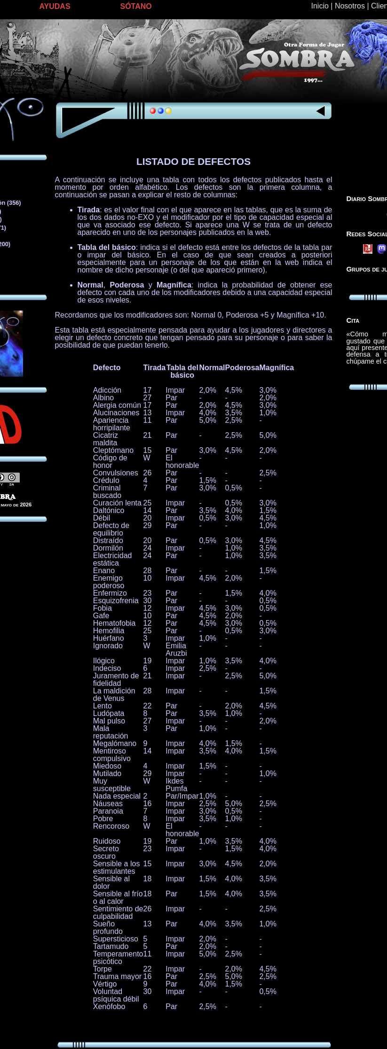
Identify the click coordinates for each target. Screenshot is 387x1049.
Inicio (320, 6)
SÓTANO (136, 6)
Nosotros (350, 6)
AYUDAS (55, 6)
